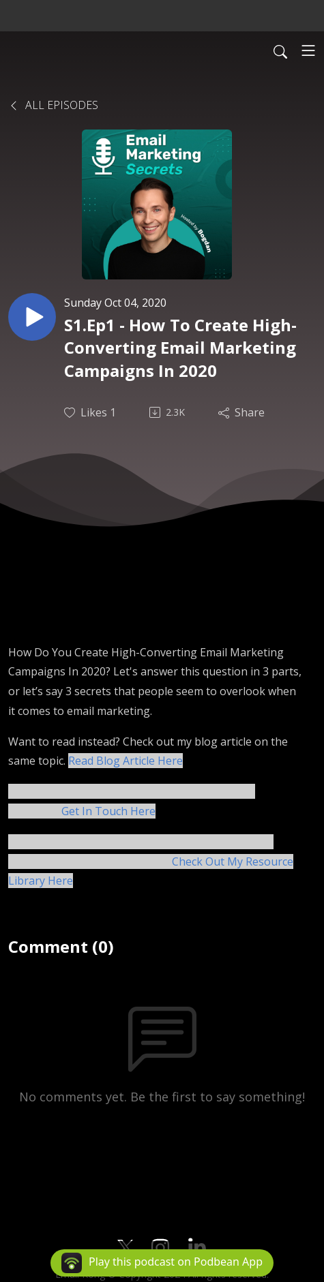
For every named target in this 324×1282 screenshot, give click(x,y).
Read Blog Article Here (125, 760)
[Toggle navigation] (308, 50)
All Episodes (53, 104)
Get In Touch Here (108, 811)
